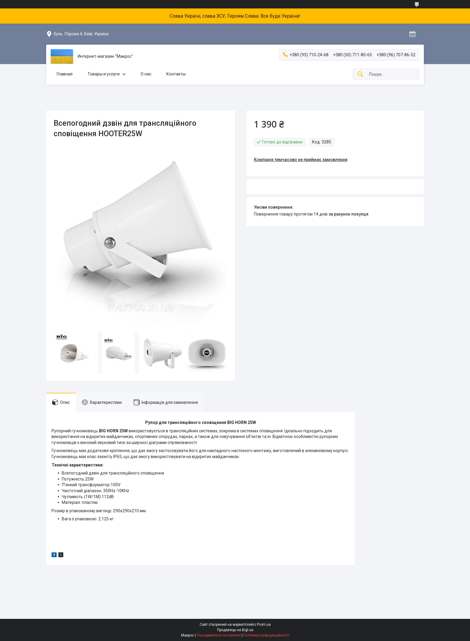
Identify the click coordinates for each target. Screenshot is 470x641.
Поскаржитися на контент (219, 635)
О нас (146, 74)
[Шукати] (360, 74)
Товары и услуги (104, 74)
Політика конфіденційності (266, 635)
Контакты (176, 74)
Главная (65, 74)
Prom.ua (264, 624)
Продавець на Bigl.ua (235, 630)
